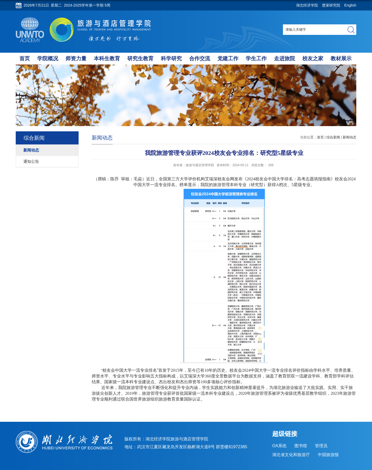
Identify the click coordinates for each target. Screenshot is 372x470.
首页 (24, 58)
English (350, 5)
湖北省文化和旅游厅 (291, 454)
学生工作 (256, 58)
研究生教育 (140, 58)
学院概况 (47, 58)
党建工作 (227, 58)
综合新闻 (333, 137)
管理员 (321, 446)
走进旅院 (284, 58)
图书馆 (300, 446)
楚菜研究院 (331, 5)
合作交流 (199, 58)
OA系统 (279, 446)
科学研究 (171, 58)
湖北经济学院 (307, 5)
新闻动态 (349, 137)
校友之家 (312, 58)
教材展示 (341, 58)
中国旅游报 (328, 454)
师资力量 (75, 58)
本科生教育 (107, 58)
